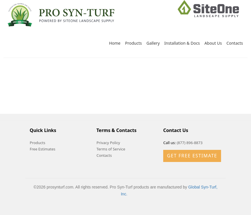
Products (133, 43)
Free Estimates (42, 149)
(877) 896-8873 (190, 142)
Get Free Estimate (192, 155)
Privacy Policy (108, 142)
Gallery (153, 43)
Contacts (235, 43)
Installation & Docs (182, 43)
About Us (213, 43)
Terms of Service (110, 149)
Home (115, 43)
